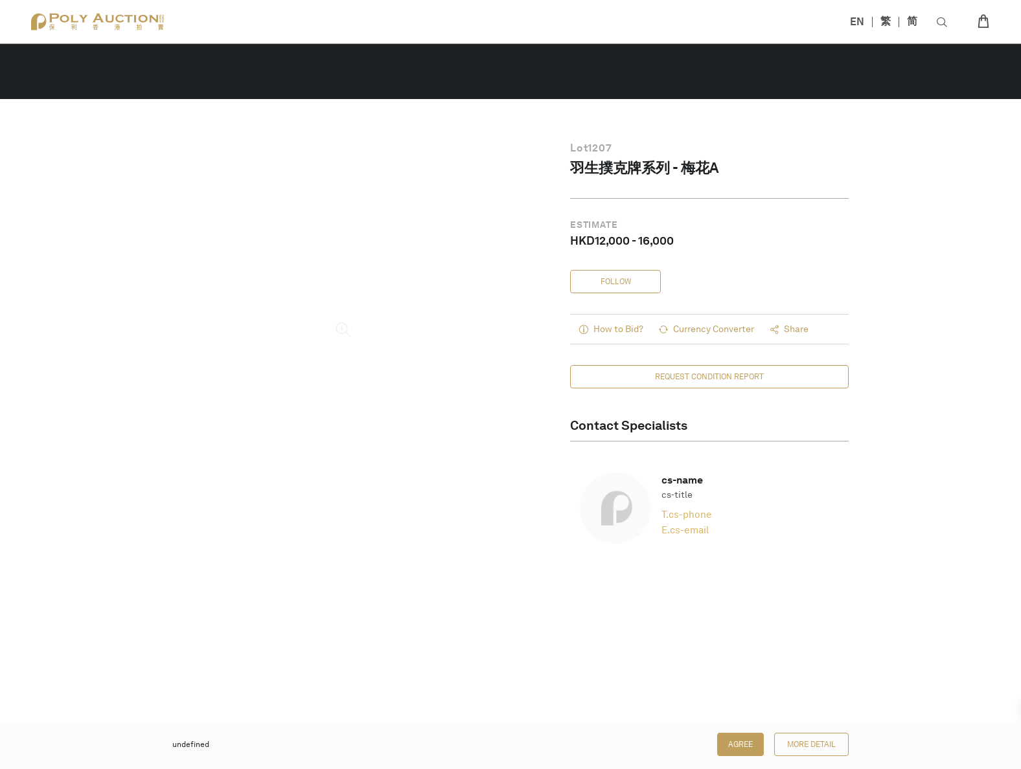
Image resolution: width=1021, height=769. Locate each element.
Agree (740, 744)
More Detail (811, 744)
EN (857, 22)
